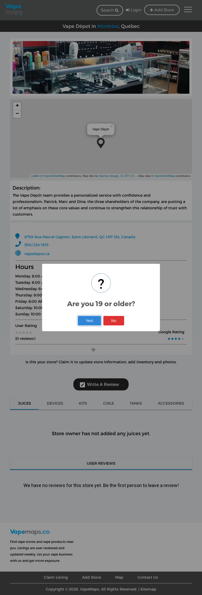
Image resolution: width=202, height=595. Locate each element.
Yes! (89, 321)
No (113, 321)
